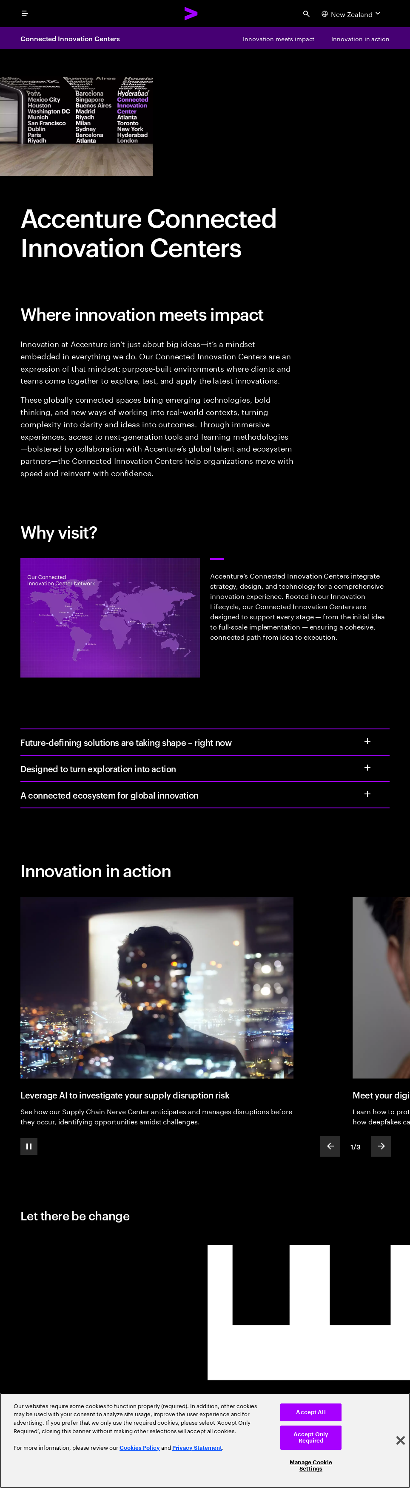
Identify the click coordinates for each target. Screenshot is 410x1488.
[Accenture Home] (191, 13)
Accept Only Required (310, 1438)
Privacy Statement (197, 1448)
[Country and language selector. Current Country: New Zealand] (352, 13)
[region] (205, 1440)
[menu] (24, 13)
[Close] (400, 1440)
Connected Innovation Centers (70, 38)
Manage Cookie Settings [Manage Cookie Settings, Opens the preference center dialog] (311, 1466)
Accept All (310, 1412)
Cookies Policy (140, 1448)
